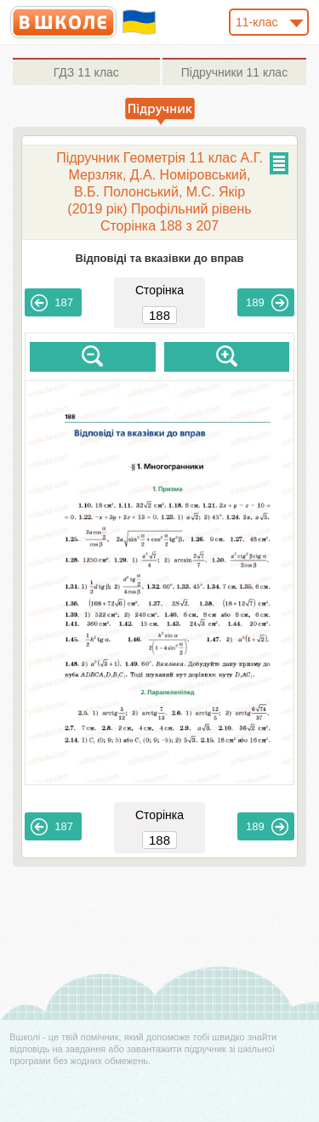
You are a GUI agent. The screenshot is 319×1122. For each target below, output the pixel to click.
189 (267, 302)
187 (52, 302)
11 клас (86, 72)
